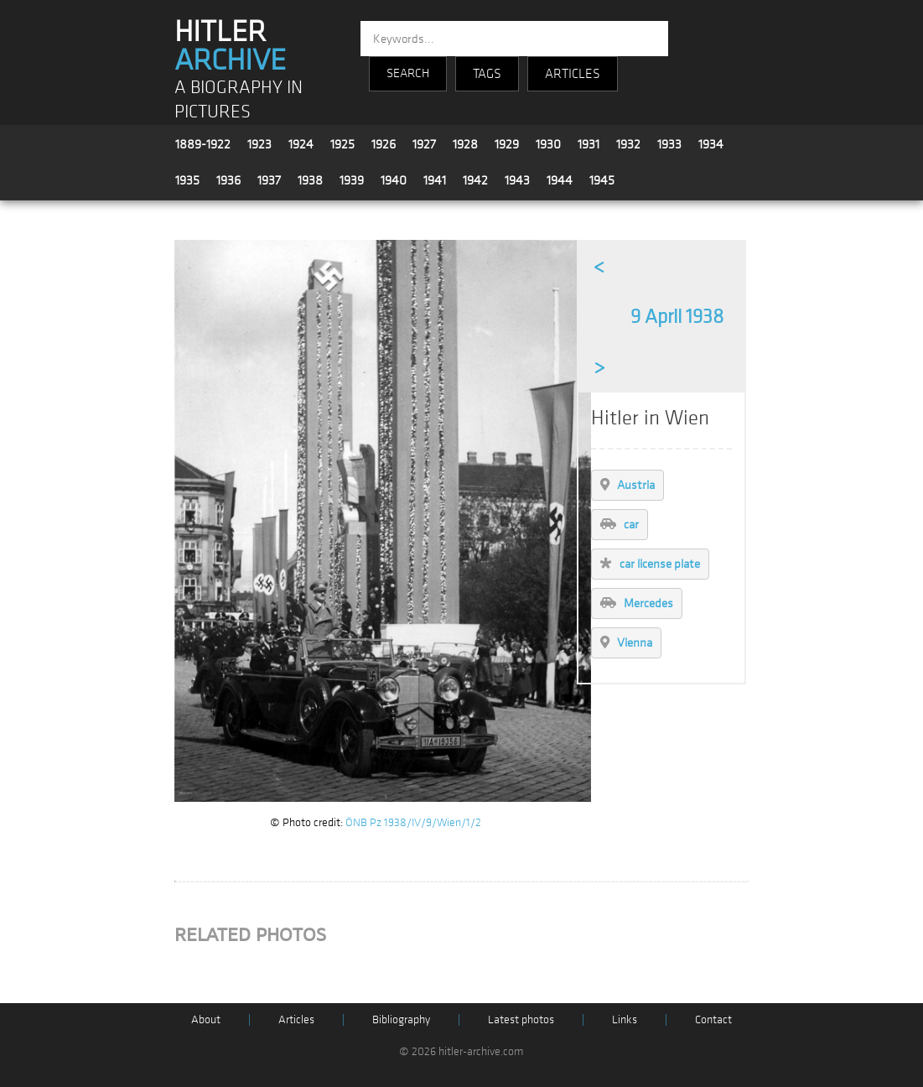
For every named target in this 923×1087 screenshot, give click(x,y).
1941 (434, 180)
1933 (669, 144)
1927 (424, 144)
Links (624, 1019)
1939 (352, 180)
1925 (342, 144)
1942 (475, 180)
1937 (269, 180)
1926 (383, 144)
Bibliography (401, 1019)
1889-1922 (203, 144)
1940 (394, 180)
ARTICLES (572, 73)
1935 (187, 180)
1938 (310, 180)
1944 (560, 180)
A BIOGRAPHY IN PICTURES (238, 99)
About (205, 1019)
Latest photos (521, 1019)
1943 (517, 180)
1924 (301, 144)
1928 (465, 144)
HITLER (230, 46)
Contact (713, 1019)
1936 (228, 180)
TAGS (487, 73)
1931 (588, 144)
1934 (710, 144)
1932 (628, 144)
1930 (548, 144)
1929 (507, 144)
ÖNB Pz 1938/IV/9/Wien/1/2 (413, 822)
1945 (601, 180)
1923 (259, 144)
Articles (296, 1019)
